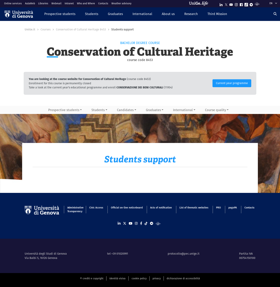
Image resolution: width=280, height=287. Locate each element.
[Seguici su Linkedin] (221, 4)
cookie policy (139, 278)
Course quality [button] (215, 110)
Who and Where (86, 3)
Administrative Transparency (74, 209)
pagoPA (232, 207)
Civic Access (96, 207)
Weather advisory (121, 3)
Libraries (43, 3)
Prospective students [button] (63, 110)
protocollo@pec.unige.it (183, 254)
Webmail (56, 3)
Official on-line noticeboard (127, 207)
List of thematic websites (193, 207)
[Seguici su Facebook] (241, 4)
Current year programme (232, 83)
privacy (156, 278)
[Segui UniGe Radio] (257, 4)
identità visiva (117, 278)
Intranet (69, 3)
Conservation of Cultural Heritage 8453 (81, 29)
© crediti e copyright (91, 278)
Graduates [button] (153, 110)
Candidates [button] (125, 110)
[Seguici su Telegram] (251, 4)
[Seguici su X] (226, 4)
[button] (59, 14)
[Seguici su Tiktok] (246, 4)
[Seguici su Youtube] (231, 4)
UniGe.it (30, 29)
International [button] (183, 110)
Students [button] (98, 110)
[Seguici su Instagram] (236, 4)
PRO (218, 207)
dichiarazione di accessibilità (183, 278)
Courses (46, 29)
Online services (13, 3)
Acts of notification (161, 207)
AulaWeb (30, 3)
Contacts (103, 3)
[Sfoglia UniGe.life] (200, 3)
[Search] (275, 14)
